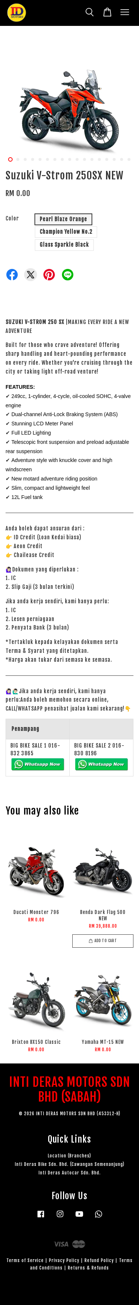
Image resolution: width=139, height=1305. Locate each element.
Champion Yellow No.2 (66, 232)
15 (114, 159)
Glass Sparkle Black (64, 245)
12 (92, 159)
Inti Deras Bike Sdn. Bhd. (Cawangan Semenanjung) (70, 1164)
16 (121, 159)
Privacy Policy (64, 1260)
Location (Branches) (69, 1156)
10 (77, 159)
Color (12, 218)
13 (99, 159)
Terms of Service (25, 1260)
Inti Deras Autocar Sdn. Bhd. (70, 1173)
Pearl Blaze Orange (63, 219)
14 (107, 159)
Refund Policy (99, 1260)
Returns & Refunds (88, 1268)
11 (84, 159)
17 (129, 159)
